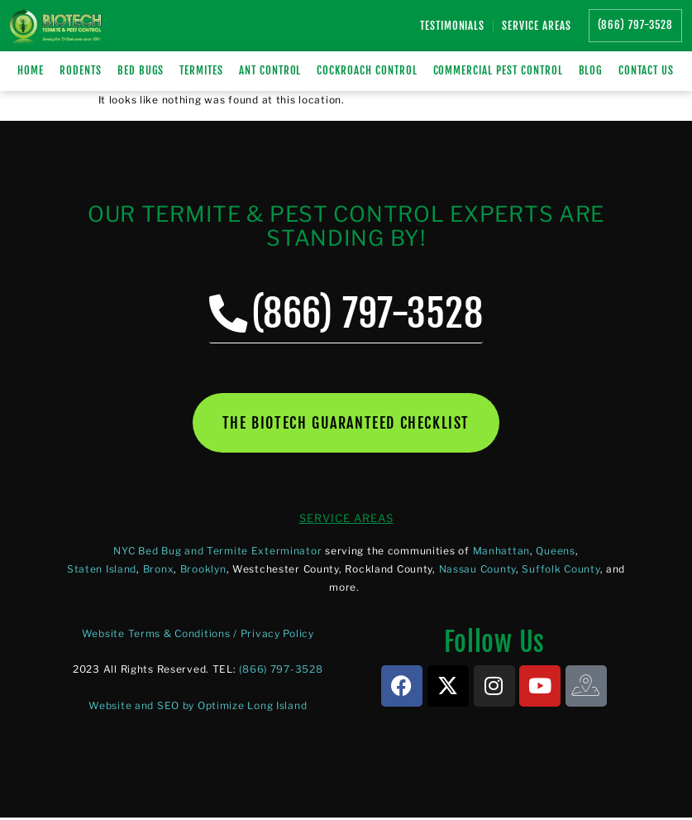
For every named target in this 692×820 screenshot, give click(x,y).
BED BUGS (141, 70)
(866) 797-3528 (280, 671)
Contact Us (646, 70)
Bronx (158, 570)
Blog (591, 70)
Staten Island (101, 570)
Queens (555, 552)
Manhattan (501, 552)
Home (30, 70)
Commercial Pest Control (498, 70)
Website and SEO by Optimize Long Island (197, 707)
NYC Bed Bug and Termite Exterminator (217, 552)
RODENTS (81, 70)
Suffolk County (560, 570)
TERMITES (201, 70)
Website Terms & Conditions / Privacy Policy (198, 636)
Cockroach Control (367, 70)
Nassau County (477, 570)
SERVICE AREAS (346, 519)
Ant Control (270, 70)
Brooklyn (203, 570)
